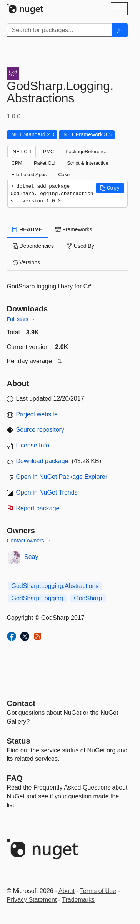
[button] (110, 188)
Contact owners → (29, 540)
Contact (21, 703)
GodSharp (88, 598)
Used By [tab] (80, 246)
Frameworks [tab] (73, 229)
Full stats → (21, 319)
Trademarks (78, 899)
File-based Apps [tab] (29, 174)
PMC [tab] (48, 151)
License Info (32, 445)
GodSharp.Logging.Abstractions (55, 586)
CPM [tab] (17, 163)
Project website (37, 414)
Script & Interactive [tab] (87, 163)
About (66, 891)
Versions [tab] (26, 262)
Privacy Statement (32, 899)
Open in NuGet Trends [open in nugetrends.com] (47, 492)
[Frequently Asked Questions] (15, 778)
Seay (31, 557)
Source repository (40, 429)
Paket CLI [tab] (44, 163)
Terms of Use (98, 891)
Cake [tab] (64, 174)
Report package (38, 508)
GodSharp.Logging (37, 598)
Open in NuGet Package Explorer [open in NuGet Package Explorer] (61, 476)
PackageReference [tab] (86, 151)
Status (18, 741)
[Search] (120, 30)
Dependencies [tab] (33, 246)
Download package (42, 461)
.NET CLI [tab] (22, 151)
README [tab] (28, 229)
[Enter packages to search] (59, 30)
